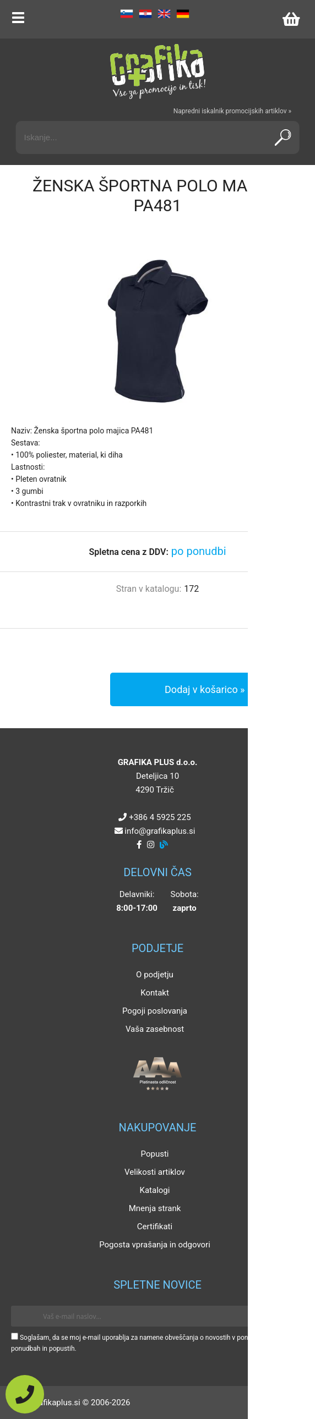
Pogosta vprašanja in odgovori (154, 1245)
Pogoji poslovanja (154, 1011)
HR (145, 14)
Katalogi (155, 1190)
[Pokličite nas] (25, 1394)
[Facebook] (139, 845)
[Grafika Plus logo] (157, 71)
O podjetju (154, 975)
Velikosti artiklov (154, 1172)
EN (164, 14)
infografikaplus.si (159, 831)
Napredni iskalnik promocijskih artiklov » (232, 111)
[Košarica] (291, 19)
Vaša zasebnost (155, 1029)
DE (182, 14)
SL (126, 14)
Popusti (155, 1154)
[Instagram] (150, 845)
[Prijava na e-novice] (288, 1316)
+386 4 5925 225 (160, 817)
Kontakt (154, 993)
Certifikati (154, 1226)
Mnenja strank (155, 1208)
